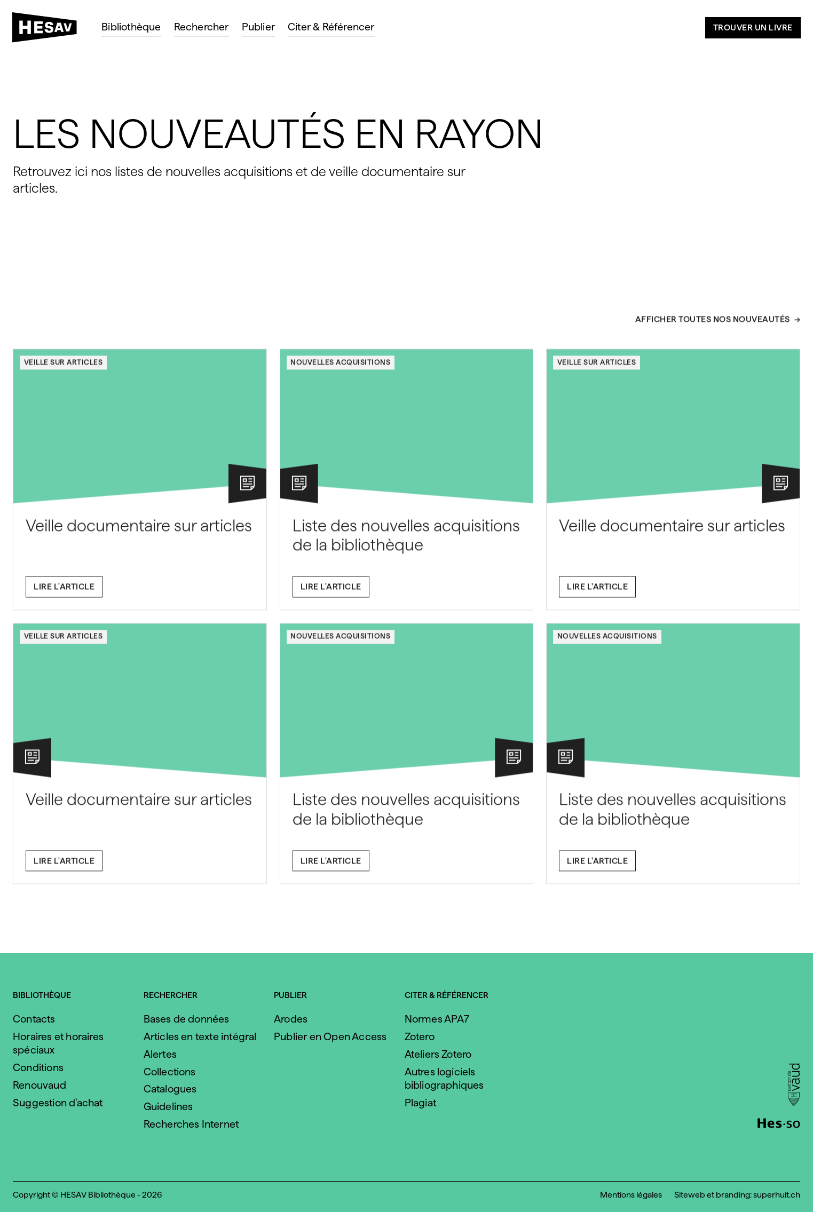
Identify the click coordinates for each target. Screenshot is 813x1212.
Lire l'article (64, 592)
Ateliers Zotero (438, 1054)
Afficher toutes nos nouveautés (712, 325)
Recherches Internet (191, 1124)
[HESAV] (48, 30)
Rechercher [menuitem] (201, 26)
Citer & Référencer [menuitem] (331, 26)
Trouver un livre (753, 27)
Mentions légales (631, 1195)
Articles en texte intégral (200, 1036)
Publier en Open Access (330, 1036)
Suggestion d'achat (58, 1102)
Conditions (38, 1067)
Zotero (420, 1036)
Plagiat (420, 1102)
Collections (170, 1071)
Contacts (34, 1018)
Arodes (290, 1018)
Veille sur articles (63, 367)
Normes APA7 (437, 1018)
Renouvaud (39, 1085)
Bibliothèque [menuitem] (131, 26)
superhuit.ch (776, 1195)
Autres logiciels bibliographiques (444, 1078)
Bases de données (187, 1018)
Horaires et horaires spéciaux (58, 1043)
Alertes (160, 1054)
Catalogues (170, 1088)
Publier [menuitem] (258, 26)
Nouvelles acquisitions (340, 367)
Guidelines (168, 1106)
